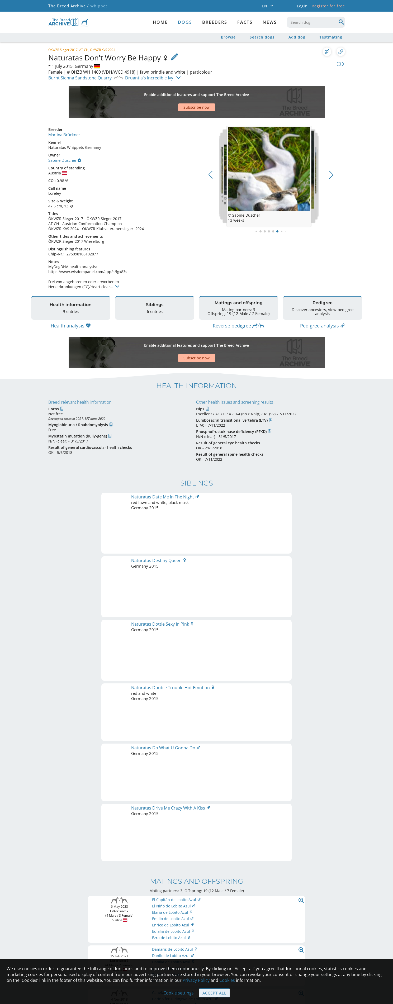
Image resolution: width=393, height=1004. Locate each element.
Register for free (328, 5)
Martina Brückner (63, 115)
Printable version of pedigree (196, 668)
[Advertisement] (176, 92)
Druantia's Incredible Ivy (149, 78)
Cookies (227, 980)
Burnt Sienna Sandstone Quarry (80, 78)
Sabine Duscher (64, 141)
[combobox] (316, 22)
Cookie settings (179, 993)
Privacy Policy (196, 980)
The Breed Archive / (68, 5)
